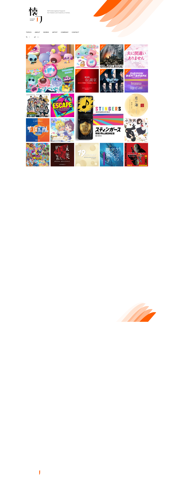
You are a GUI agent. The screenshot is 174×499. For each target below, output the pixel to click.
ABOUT (37, 32)
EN (38, 37)
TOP (83, 462)
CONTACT (75, 32)
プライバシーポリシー (119, 492)
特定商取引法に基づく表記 (135, 492)
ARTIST (54, 32)
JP (35, 37)
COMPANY (64, 32)
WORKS (46, 32)
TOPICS (28, 32)
